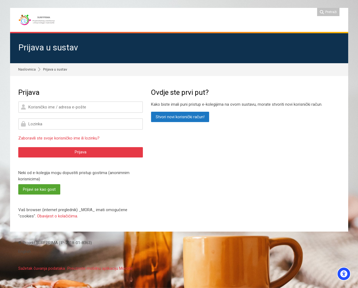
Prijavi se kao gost (39, 189)
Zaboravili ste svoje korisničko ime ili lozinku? (59, 138)
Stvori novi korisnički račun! (180, 116)
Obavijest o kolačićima (57, 216)
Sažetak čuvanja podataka (41, 268)
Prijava (80, 152)
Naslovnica (27, 69)
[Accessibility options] (344, 274)
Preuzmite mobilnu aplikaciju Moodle (100, 268)
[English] (24, 251)
